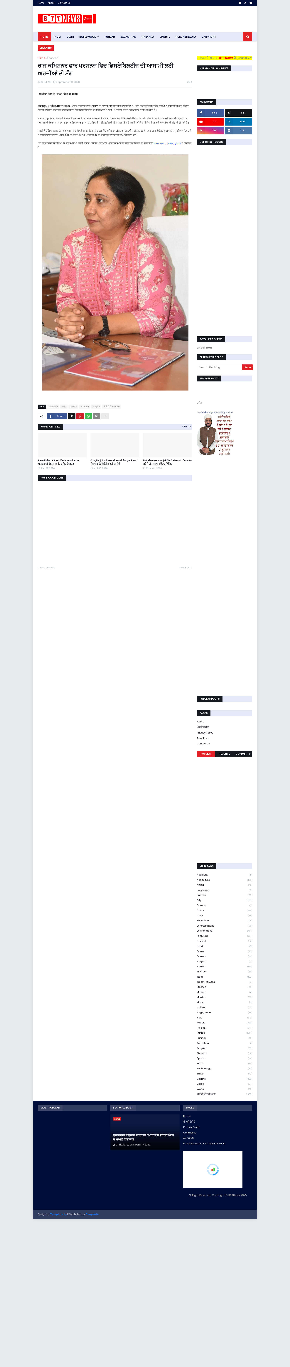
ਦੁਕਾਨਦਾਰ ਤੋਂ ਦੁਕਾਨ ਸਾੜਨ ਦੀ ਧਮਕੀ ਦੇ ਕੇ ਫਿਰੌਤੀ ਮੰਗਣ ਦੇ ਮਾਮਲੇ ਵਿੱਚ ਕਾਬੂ (143, 1137)
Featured (52, 58)
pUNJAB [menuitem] (109, 37)
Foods (224, 946)
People (73, 406)
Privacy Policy (205, 732)
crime (224, 911)
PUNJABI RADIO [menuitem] (186, 37)
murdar (224, 997)
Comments (243, 754)
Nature (224, 1007)
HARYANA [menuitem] (148, 37)
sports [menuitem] (165, 37)
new (64, 406)
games (224, 956)
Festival (224, 941)
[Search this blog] (219, 367)
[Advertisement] (185, 19)
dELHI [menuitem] (70, 37)
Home (41, 2)
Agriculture (224, 880)
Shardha (224, 1053)
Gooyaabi (92, 1214)
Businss (224, 895)
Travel (224, 1074)
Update (224, 1079)
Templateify (58, 1214)
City (224, 900)
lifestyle (224, 987)
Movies (224, 992)
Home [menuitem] (44, 37)
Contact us (203, 743)
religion (224, 1048)
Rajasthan (224, 1043)
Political (85, 406)
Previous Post (48, 567)
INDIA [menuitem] (57, 37)
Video (224, 1084)
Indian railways (224, 982)
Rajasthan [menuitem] (128, 37)
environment (224, 931)
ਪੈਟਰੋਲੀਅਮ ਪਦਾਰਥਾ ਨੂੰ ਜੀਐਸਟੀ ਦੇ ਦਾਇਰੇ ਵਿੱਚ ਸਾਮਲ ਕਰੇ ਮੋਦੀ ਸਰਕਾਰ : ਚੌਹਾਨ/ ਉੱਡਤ (167, 462)
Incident (224, 972)
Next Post (184, 567)
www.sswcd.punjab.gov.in (167, 143)
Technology (224, 1069)
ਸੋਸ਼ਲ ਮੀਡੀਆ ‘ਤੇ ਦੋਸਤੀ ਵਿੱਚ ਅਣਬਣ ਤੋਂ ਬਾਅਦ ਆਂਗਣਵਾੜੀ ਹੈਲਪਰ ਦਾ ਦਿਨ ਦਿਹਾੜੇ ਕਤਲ (58, 462)
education (224, 921)
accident (224, 875)
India (224, 977)
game (224, 951)
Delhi (224, 916)
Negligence (224, 1013)
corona (224, 905)
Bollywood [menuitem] (87, 37)
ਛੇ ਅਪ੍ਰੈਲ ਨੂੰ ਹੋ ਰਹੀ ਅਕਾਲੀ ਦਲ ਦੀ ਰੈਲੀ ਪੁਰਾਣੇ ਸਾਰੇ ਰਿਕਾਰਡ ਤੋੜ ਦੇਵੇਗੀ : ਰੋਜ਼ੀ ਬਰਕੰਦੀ (113, 462)
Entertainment (224, 926)
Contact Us (64, 2)
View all (186, 426)
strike (224, 1064)
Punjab (96, 406)
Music (224, 1002)
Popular (206, 754)
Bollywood (224, 890)
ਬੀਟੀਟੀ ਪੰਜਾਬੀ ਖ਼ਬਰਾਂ (112, 406)
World (224, 1089)
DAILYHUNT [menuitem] (208, 37)
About (51, 2)
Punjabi (224, 1038)
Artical (224, 885)
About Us (202, 738)
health (224, 967)
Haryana (224, 962)
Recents (224, 754)
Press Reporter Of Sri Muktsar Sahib (204, 1143)
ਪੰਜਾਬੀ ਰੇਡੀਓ (203, 727)
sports (224, 1058)
